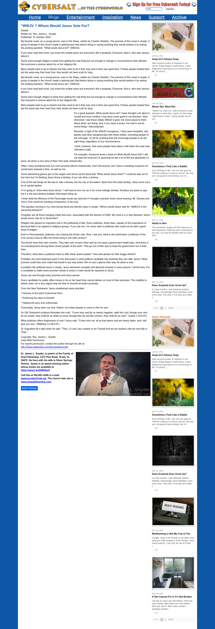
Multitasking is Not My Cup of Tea (171, 533)
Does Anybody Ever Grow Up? (169, 285)
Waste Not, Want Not (163, 106)
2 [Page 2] (165, 308)
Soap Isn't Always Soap (165, 59)
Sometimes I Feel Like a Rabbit (169, 166)
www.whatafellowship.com (36, 382)
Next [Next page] (171, 308)
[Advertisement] (47, 133)
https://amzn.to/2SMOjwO (35, 370)
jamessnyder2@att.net (33, 378)
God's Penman (29, 388)
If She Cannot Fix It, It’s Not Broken (172, 596)
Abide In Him (159, 223)
